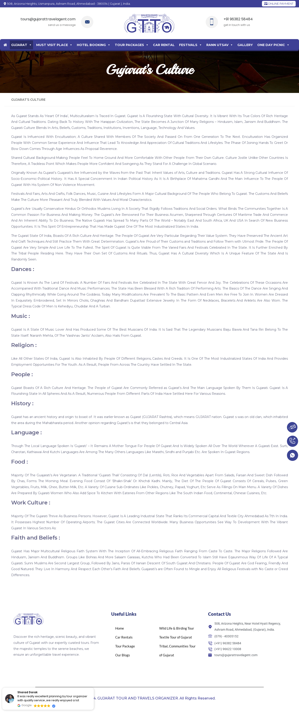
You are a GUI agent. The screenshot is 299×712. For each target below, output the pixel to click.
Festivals (188, 45)
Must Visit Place (52, 45)
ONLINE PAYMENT (278, 3)
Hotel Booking (91, 45)
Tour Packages (129, 45)
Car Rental (164, 45)
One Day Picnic (271, 45)
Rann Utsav (217, 45)
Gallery (245, 45)
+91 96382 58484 (238, 19)
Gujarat (19, 45)
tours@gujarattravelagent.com (48, 19)
